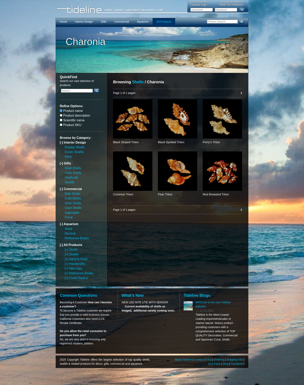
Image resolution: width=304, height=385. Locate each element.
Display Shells (74, 147)
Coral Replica (78, 278)
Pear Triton (165, 194)
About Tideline (184, 359)
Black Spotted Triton (171, 142)
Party (68, 156)
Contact (199, 359)
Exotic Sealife (74, 152)
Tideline (152, 10)
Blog (226, 363)
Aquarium (143, 21)
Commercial (121, 21)
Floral (69, 217)
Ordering (219, 359)
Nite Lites (75, 268)
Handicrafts (77, 263)
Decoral (70, 233)
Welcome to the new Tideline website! (213, 304)
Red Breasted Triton (216, 194)
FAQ (209, 359)
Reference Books (77, 238)
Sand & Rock (78, 259)
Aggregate (72, 212)
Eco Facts (214, 363)
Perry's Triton (211, 142)
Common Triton (123, 194)
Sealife (69, 182)
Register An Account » (232, 2)
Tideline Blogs (197, 295)
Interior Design (84, 21)
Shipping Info (235, 359)
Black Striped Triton (126, 142)
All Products (164, 21)
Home (63, 21)
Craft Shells (73, 198)
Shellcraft (71, 177)
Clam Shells (73, 172)
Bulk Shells (72, 193)
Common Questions (78, 295)
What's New (133, 295)
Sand (68, 228)
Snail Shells (73, 168)
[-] (62, 142)
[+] (67, 249)
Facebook (237, 363)
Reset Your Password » (232, 4)
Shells (73, 249)
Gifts (103, 21)
